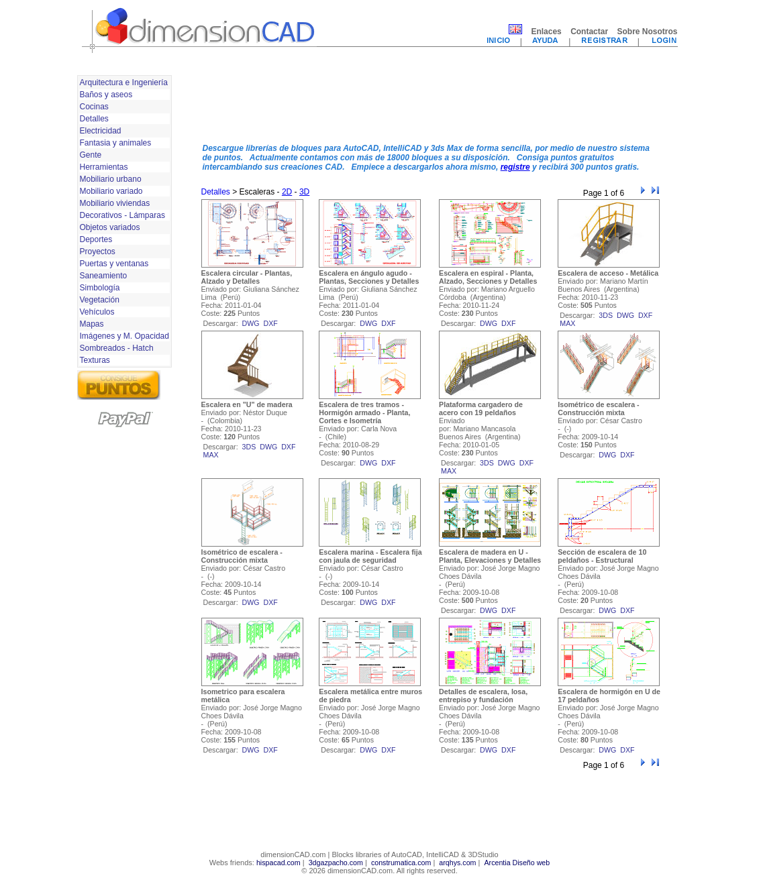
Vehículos (97, 312)
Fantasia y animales (116, 143)
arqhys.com (457, 863)
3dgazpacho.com (336, 863)
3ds (606, 315)
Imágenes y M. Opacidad (124, 336)
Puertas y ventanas (114, 263)
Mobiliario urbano (111, 179)
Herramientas (104, 167)
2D (287, 192)
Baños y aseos (106, 94)
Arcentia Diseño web (517, 863)
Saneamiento (104, 275)
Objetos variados (110, 227)
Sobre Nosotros (647, 31)
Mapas (92, 324)
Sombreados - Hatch (117, 348)
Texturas (95, 360)
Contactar (589, 31)
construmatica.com (401, 863)
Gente (91, 155)
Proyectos (97, 251)
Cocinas (94, 106)
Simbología (100, 287)
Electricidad (100, 130)
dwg (251, 323)
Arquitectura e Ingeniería (124, 82)
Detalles (94, 118)
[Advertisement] (431, 102)
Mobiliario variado (111, 191)
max (567, 323)
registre (515, 167)
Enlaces (546, 31)
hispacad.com (278, 863)
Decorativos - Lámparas (122, 215)
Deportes (96, 239)
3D (304, 192)
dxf (271, 323)
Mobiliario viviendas (115, 203)
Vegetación (99, 300)
